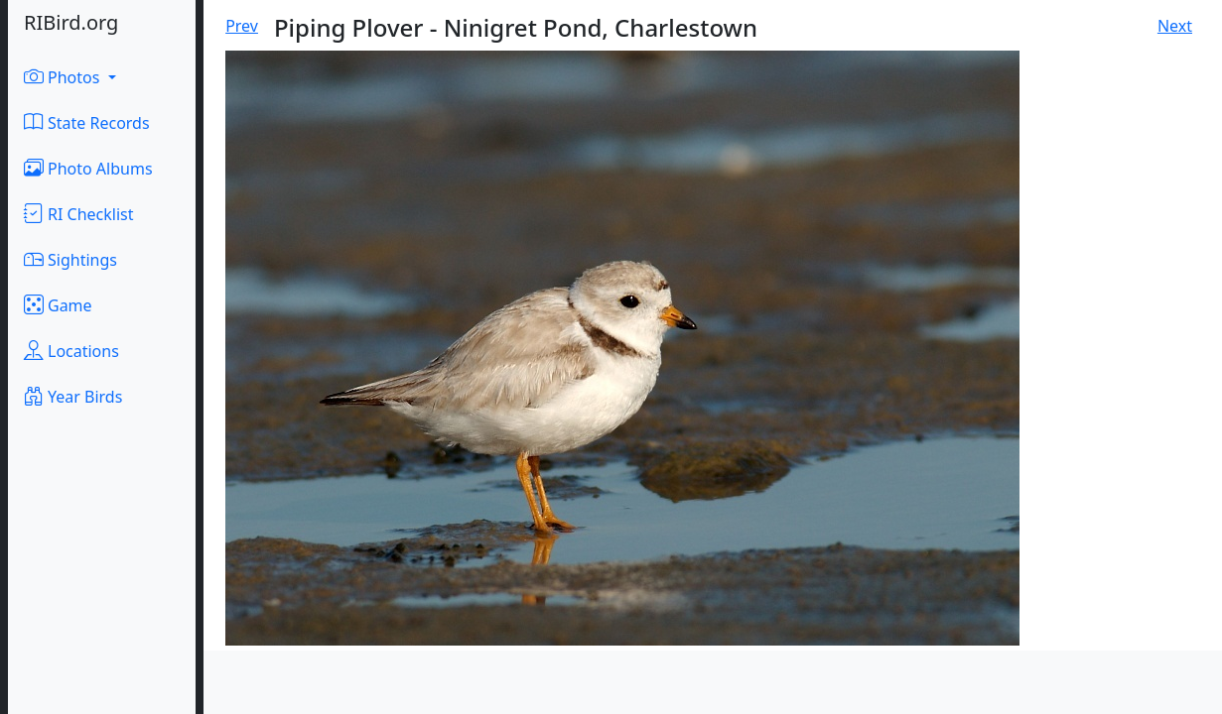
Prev (241, 26)
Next (1174, 26)
